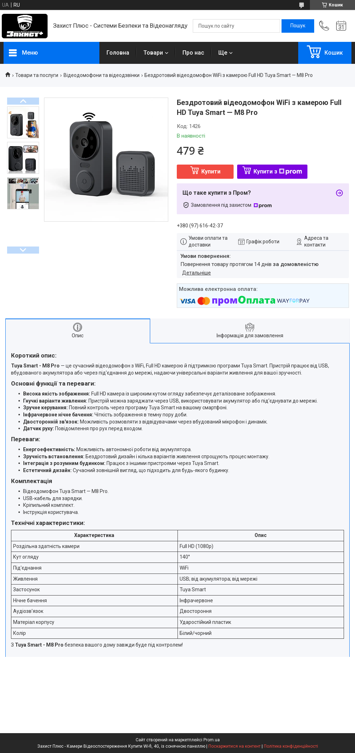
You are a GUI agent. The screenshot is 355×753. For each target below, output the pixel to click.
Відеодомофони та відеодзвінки (102, 75)
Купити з (277, 171)
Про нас (193, 52)
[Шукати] (298, 26)
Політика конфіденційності (291, 746)
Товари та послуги (36, 75)
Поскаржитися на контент (234, 746)
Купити (210, 171)
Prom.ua (211, 739)
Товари (153, 52)
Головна (117, 52)
